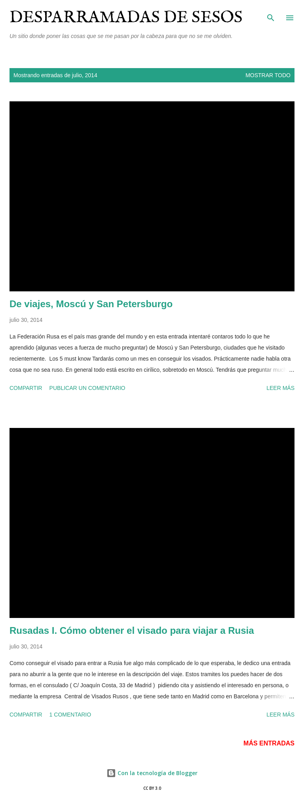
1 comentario (70, 714)
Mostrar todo (268, 75)
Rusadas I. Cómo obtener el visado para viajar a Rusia (132, 630)
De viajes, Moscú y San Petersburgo (91, 303)
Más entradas (268, 743)
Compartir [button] (26, 388)
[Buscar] (271, 14)
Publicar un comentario (87, 388)
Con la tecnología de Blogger (152, 773)
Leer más (280, 388)
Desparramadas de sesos (126, 17)
